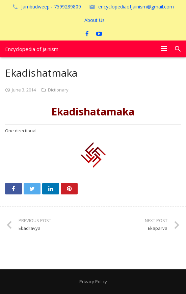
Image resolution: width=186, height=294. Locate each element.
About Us (94, 20)
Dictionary (58, 90)
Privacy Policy (93, 281)
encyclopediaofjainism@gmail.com (136, 6)
